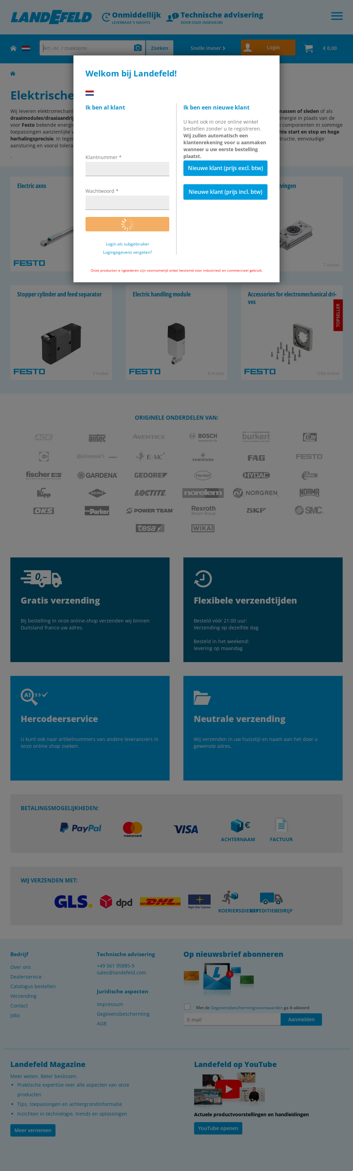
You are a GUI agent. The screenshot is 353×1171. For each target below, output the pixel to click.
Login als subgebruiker (127, 244)
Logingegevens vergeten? (127, 252)
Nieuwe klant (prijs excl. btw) (225, 168)
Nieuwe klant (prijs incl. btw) (225, 192)
